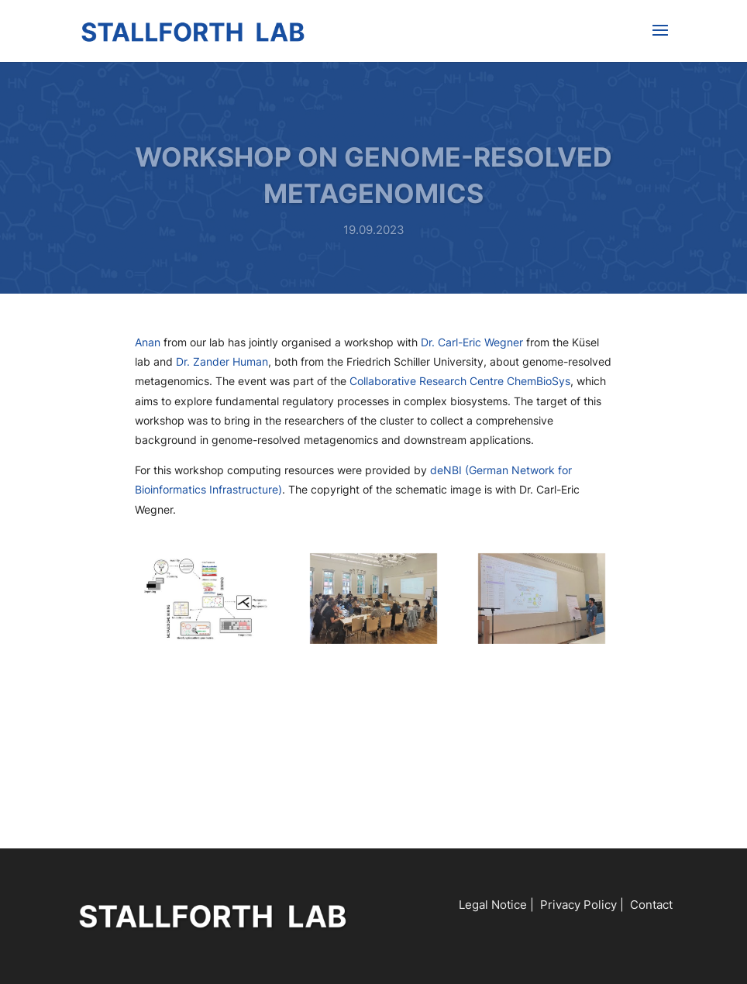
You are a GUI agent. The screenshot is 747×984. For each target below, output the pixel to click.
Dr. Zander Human (222, 361)
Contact (651, 904)
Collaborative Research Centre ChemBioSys (459, 380)
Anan (147, 342)
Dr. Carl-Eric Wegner (472, 342)
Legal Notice (493, 904)
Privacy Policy (578, 904)
